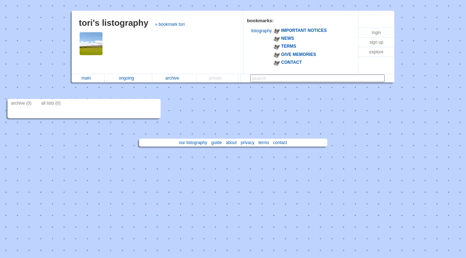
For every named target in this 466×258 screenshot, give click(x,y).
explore (376, 51)
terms (263, 142)
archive (174, 78)
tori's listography (113, 23)
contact (280, 142)
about (231, 142)
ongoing (128, 78)
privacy (247, 142)
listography (261, 30)
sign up (377, 42)
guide (216, 142)
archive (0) (21, 103)
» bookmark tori (170, 24)
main (87, 78)
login (376, 32)
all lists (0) (51, 103)
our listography (193, 142)
